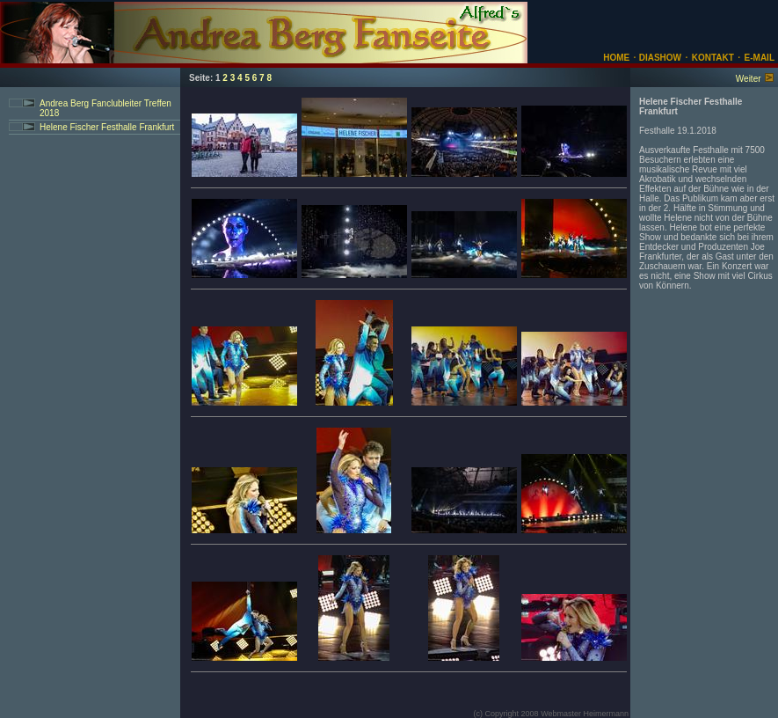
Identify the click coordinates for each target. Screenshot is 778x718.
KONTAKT (713, 57)
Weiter (748, 79)
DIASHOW (658, 57)
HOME (616, 57)
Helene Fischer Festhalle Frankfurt (107, 127)
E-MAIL (759, 57)
